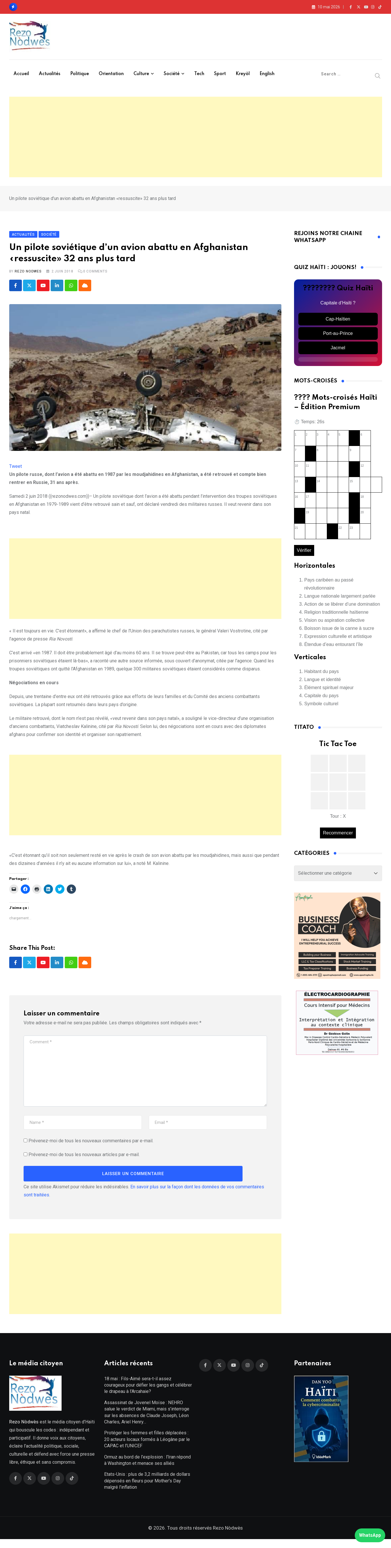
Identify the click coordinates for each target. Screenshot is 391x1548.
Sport (220, 74)
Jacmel (338, 352)
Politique (79, 74)
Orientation (111, 74)
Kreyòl (243, 74)
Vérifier (304, 554)
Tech (199, 74)
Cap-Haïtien (338, 323)
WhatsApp (370, 1535)
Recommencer (338, 836)
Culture (141, 74)
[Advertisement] (195, 137)
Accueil (21, 74)
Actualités (49, 74)
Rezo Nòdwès (227, 1537)
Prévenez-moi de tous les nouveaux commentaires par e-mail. (90, 1145)
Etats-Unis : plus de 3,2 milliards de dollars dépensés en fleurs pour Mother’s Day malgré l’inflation (147, 1489)
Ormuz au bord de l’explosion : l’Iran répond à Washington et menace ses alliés (147, 1469)
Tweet (15, 470)
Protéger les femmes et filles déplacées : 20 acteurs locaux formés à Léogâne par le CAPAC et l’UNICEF (147, 1448)
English (267, 74)
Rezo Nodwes (28, 276)
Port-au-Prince (338, 337)
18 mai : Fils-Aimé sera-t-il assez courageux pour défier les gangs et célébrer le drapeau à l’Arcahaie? (148, 1394)
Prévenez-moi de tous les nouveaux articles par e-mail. (84, 1159)
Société (172, 74)
